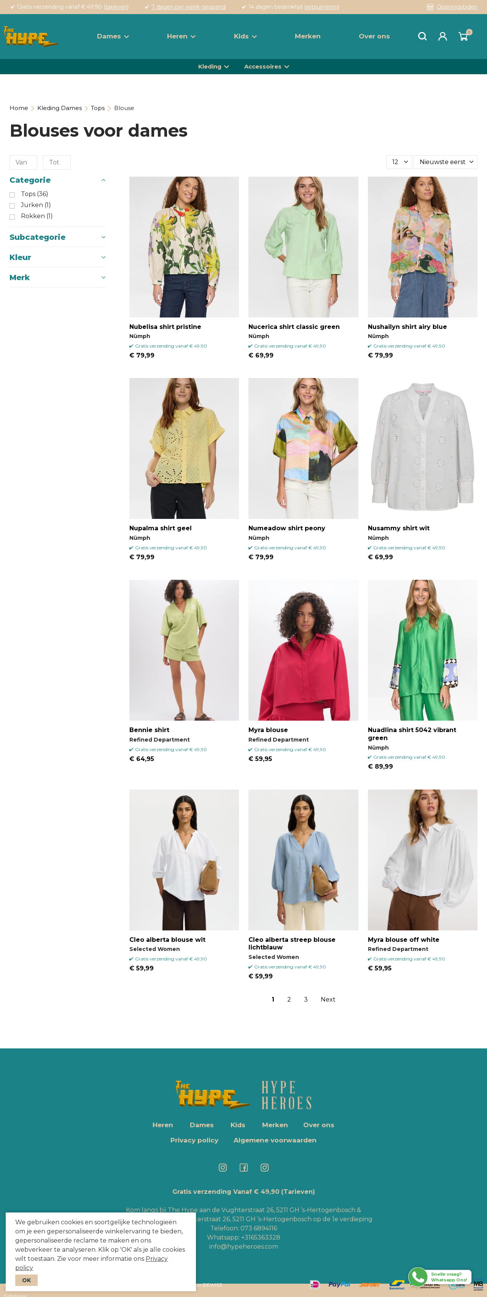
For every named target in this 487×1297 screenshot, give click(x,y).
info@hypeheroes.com (243, 1246)
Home (19, 108)
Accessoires (263, 66)
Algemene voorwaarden (275, 1140)
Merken (308, 36)
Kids (245, 36)
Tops (98, 108)
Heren (181, 36)
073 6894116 (258, 1228)
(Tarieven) (298, 1191)
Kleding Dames (59, 108)
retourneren (322, 6)
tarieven (116, 6)
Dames (113, 36)
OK (26, 1280)
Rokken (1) (37, 216)
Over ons (374, 36)
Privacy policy (194, 1140)
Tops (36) (34, 194)
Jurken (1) (36, 205)
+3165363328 (260, 1237)
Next (328, 999)
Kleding (209, 66)
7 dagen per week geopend (188, 6)
